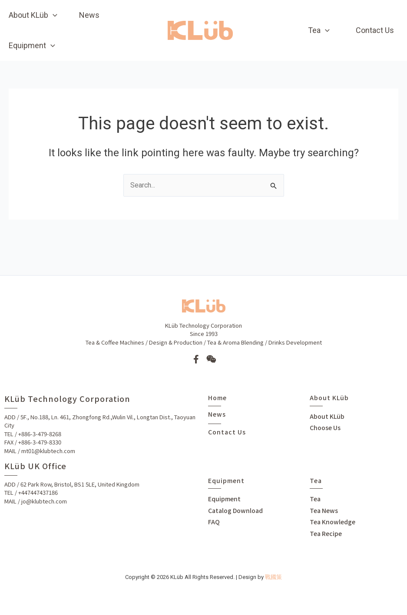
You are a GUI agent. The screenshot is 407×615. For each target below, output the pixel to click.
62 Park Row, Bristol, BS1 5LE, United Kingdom (79, 484)
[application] (52, 15)
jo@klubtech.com (44, 501)
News (217, 414)
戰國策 (273, 577)
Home (217, 397)
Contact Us (227, 432)
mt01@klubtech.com (48, 451)
